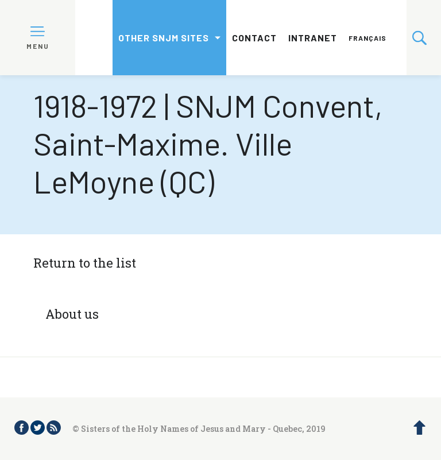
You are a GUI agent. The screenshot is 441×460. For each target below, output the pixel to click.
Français (367, 38)
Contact (254, 37)
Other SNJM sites (163, 37)
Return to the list (84, 262)
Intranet (312, 37)
